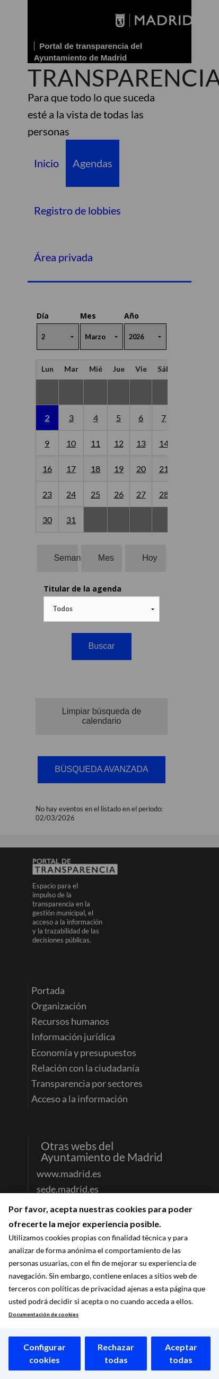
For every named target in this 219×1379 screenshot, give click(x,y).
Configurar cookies (44, 1353)
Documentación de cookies (43, 1314)
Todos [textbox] (62, 608)
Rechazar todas (116, 1353)
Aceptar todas (181, 1353)
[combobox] (101, 609)
